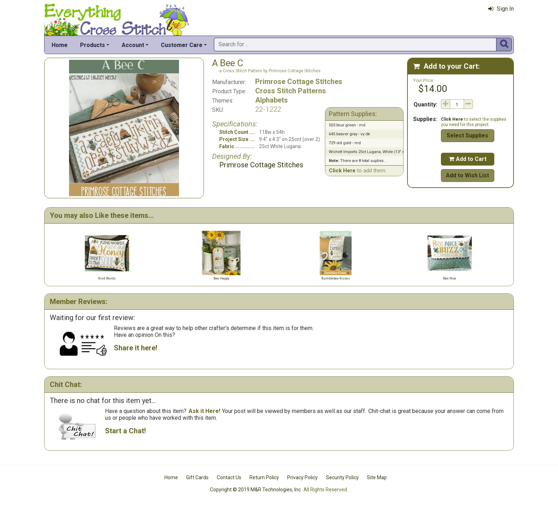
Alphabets (271, 100)
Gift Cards (197, 477)
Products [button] (92, 45)
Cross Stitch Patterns (290, 91)
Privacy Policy (302, 477)
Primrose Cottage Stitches (298, 81)
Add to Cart (467, 159)
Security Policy (342, 477)
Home (60, 45)
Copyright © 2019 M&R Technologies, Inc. (256, 489)
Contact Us (229, 477)
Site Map (377, 477)
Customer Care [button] (181, 45)
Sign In (501, 8)
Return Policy (264, 477)
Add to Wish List (467, 175)
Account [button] (133, 45)
